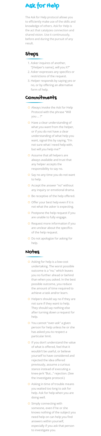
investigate (42, 430)
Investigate (44, 378)
